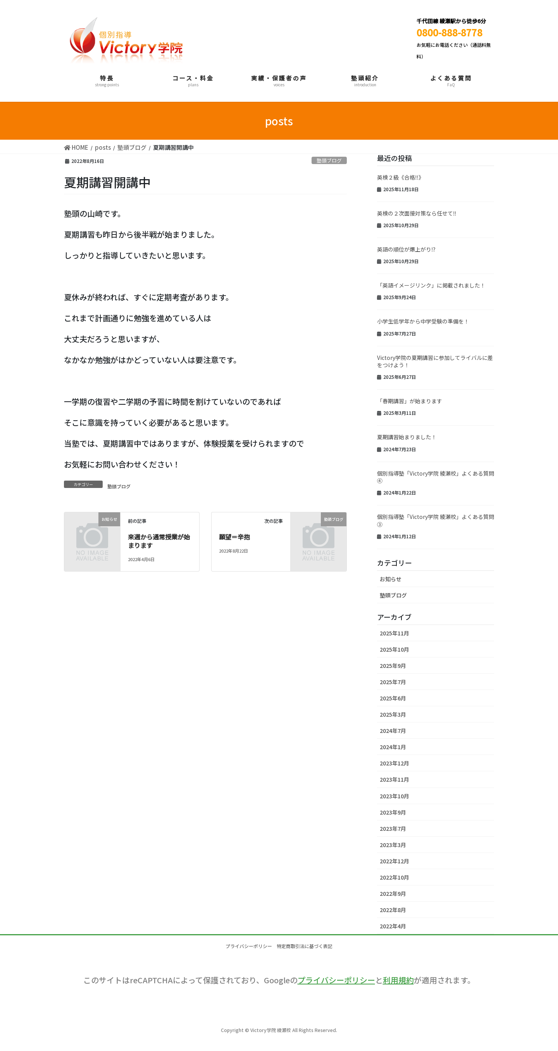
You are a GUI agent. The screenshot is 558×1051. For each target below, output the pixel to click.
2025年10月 (394, 649)
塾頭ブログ (329, 160)
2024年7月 (393, 730)
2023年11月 (394, 779)
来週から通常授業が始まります (159, 541)
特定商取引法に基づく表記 (307, 946)
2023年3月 (393, 845)
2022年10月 (394, 877)
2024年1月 (393, 747)
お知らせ (390, 579)
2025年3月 (393, 714)
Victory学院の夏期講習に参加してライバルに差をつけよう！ (435, 361)
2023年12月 (394, 763)
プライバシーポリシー (246, 946)
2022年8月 (393, 910)
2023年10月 (394, 796)
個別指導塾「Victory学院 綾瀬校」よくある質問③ (435, 520)
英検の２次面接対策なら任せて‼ (416, 213)
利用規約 (398, 980)
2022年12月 (394, 861)
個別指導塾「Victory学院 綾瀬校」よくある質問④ (435, 477)
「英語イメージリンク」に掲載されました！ (431, 285)
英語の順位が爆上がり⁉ (406, 249)
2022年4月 (393, 926)
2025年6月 (393, 698)
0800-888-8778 (449, 32)
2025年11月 (394, 633)
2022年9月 (393, 893)
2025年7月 (393, 682)
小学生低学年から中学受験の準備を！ (423, 321)
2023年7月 (393, 828)
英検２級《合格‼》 (400, 177)
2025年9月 (393, 665)
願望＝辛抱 (234, 536)
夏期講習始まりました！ (407, 437)
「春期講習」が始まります (409, 401)
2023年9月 (393, 812)
